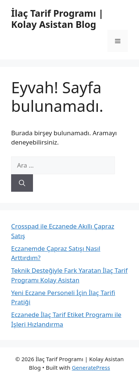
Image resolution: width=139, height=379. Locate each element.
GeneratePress (91, 367)
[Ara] (22, 183)
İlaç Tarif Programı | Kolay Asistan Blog (57, 18)
